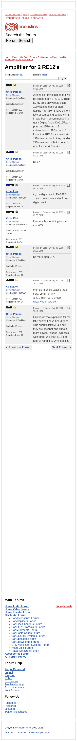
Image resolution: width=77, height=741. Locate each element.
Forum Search (18, 40)
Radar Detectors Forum (25, 650)
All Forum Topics (15, 656)
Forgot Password (15, 669)
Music (25, 18)
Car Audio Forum (15, 615)
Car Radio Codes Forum (25, 633)
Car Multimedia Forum (24, 630)
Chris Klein (12, 218)
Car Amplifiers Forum (23, 621)
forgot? (45, 75)
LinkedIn (10, 708)
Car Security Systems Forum (28, 636)
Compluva (12, 191)
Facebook (10, 702)
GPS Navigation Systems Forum (30, 644)
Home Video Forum (17, 609)
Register (10, 675)
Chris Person (13, 91)
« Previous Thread (18, 347)
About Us (9, 732)
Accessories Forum (17, 653)
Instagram (11, 705)
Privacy (45, 732)
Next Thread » (61, 347)
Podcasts (37, 18)
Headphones (12, 18)
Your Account (12, 690)
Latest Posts (13, 14)
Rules (8, 678)
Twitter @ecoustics (16, 711)
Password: (45, 76)
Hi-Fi (25, 14)
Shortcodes (11, 681)
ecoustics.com (24, 727)
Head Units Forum (22, 647)
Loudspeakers (38, 14)
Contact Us (21, 732)
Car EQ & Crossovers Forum (28, 627)
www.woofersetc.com (45, 301)
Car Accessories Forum (25, 618)
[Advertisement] (38, 474)
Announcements (14, 687)
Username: (18, 76)
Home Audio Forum (17, 606)
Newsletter (34, 732)
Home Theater (57, 14)
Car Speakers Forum (23, 638)
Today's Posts (64, 606)
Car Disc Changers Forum (26, 624)
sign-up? (19, 75)
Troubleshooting (14, 684)
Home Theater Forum (18, 612)
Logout (9, 672)
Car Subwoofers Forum (25, 641)
